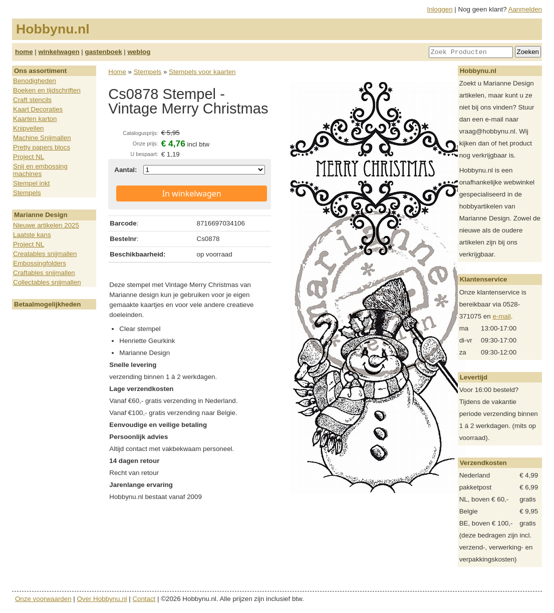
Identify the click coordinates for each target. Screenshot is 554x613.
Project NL (28, 156)
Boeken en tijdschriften (47, 90)
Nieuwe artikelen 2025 (46, 225)
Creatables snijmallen (45, 254)
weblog (138, 52)
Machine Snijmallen (42, 138)
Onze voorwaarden (43, 598)
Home (117, 72)
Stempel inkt (31, 183)
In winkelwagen (191, 193)
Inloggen (440, 9)
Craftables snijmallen (44, 272)
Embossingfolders (39, 263)
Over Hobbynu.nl (102, 598)
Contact (143, 598)
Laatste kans (32, 234)
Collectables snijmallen (47, 282)
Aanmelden (525, 9)
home (24, 52)
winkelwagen (58, 52)
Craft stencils (32, 100)
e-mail (501, 316)
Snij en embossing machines (40, 170)
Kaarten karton (35, 118)
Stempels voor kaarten (202, 72)
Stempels (27, 192)
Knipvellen (28, 128)
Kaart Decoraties (38, 109)
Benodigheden (34, 80)
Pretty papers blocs (41, 147)
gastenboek (103, 52)
